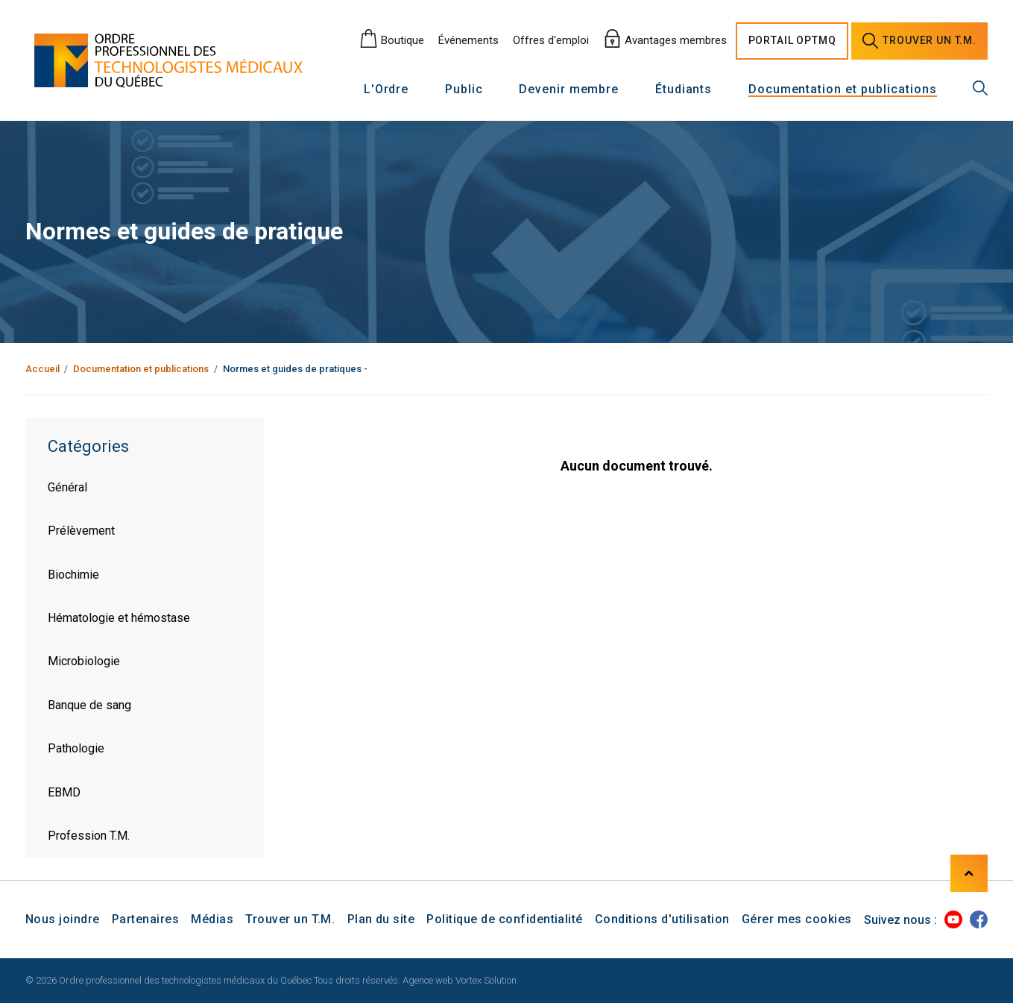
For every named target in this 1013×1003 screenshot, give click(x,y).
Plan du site (381, 919)
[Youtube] (953, 919)
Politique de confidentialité (504, 919)
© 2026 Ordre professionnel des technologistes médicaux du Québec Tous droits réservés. (212, 980)
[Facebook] (979, 919)
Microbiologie (84, 661)
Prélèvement (81, 530)
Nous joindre (62, 919)
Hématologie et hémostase (119, 618)
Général (67, 487)
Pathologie (76, 748)
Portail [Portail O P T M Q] (792, 41)
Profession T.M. (89, 836)
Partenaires (145, 919)
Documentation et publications (842, 90)
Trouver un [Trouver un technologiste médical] (919, 41)
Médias (212, 919)
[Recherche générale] (980, 88)
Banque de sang (89, 705)
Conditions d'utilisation (662, 919)
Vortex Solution (486, 980)
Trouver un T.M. (290, 919)
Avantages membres (665, 40)
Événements (468, 40)
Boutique (391, 40)
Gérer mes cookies (797, 919)
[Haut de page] (969, 873)
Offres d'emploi (551, 40)
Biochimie (73, 574)
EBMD (64, 792)
